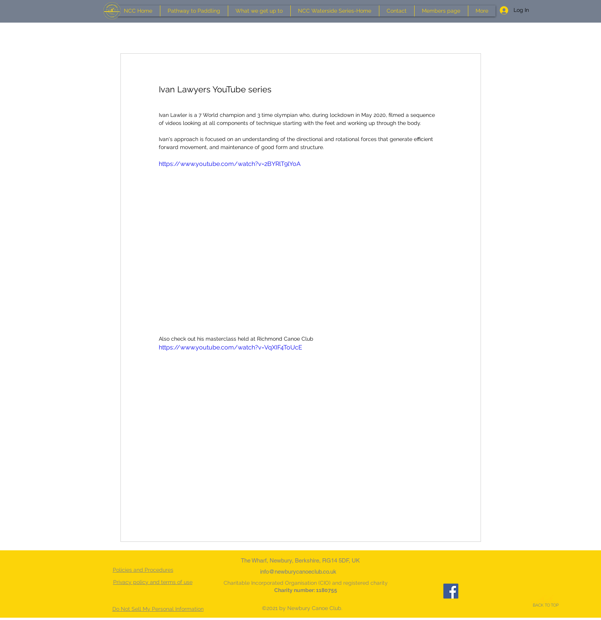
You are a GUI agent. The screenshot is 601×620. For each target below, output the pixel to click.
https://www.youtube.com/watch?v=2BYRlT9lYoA (230, 163)
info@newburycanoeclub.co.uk (298, 571)
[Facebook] (450, 591)
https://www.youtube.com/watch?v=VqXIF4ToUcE (230, 347)
